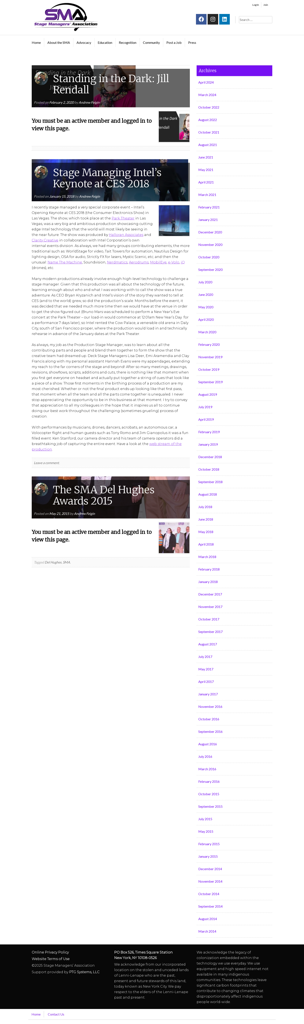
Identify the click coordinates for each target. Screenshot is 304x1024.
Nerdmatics (117, 262)
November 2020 (210, 245)
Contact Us (56, 1014)
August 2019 (207, 394)
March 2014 (207, 931)
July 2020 (205, 282)
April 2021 (206, 182)
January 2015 (208, 856)
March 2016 (207, 769)
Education (105, 42)
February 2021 (209, 207)
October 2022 (208, 107)
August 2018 (207, 494)
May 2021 (205, 170)
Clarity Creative (45, 240)
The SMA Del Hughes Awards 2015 (104, 495)
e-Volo (173, 262)
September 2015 (210, 806)
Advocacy (84, 42)
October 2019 (208, 369)
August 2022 (207, 120)
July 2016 (205, 756)
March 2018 (207, 557)
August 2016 (207, 744)
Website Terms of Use (51, 959)
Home (36, 42)
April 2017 (206, 681)
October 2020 (208, 257)
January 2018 (208, 582)
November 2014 (210, 881)
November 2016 (210, 706)
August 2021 (207, 145)
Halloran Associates (126, 235)
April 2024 (206, 82)
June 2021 (205, 157)
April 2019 (206, 419)
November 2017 (210, 607)
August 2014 (207, 919)
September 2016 (210, 731)
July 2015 (205, 819)
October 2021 (208, 132)
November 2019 (210, 357)
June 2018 (205, 519)
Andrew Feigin (89, 102)
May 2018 (205, 532)
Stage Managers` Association (65, 17)
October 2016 (208, 719)
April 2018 (206, 544)
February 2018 (209, 569)
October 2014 (208, 894)
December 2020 (210, 232)
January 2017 (208, 694)
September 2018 (210, 482)
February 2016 (209, 781)
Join (265, 4)
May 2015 (205, 831)
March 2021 (207, 195)
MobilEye (158, 262)
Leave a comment (46, 463)
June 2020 (205, 294)
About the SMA (58, 42)
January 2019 (208, 444)
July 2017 (205, 657)
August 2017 (207, 644)
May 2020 (205, 307)
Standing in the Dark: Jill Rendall (111, 84)
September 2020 (210, 269)
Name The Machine (65, 262)
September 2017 (210, 632)
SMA (66, 562)
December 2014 (210, 869)
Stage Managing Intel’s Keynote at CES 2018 (107, 178)
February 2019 (209, 432)
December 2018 (210, 457)
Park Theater (123, 218)
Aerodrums (139, 262)
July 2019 (205, 407)
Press (192, 42)
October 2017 (208, 619)
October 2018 (208, 469)
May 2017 (205, 669)
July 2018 (205, 507)
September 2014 (210, 906)
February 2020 (209, 344)
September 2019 (210, 382)
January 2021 (208, 220)
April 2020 (206, 319)
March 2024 (207, 95)
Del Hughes (53, 562)
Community (151, 42)
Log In (255, 4)
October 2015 (208, 794)
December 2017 (210, 594)
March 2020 (207, 332)
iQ (183, 262)
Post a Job (174, 42)
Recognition (127, 42)
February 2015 (209, 844)
